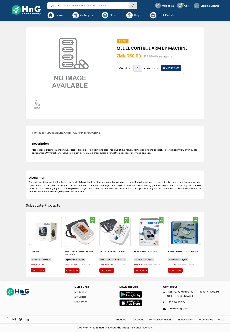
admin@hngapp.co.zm (181, 308)
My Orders (81, 297)
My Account (82, 292)
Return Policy (204, 319)
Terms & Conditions (157, 319)
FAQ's (221, 319)
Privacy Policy (183, 319)
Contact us (133, 319)
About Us (116, 319)
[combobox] (54, 5)
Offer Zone (81, 301)
